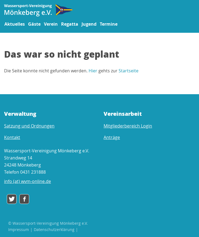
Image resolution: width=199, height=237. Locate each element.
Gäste (34, 24)
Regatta (69, 24)
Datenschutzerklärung (54, 229)
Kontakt (12, 137)
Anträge (112, 137)
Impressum (18, 229)
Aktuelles (14, 24)
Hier (93, 71)
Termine (108, 24)
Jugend (89, 24)
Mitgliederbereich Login (128, 126)
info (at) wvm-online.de (27, 181)
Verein (51, 24)
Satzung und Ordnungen (29, 126)
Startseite (128, 71)
